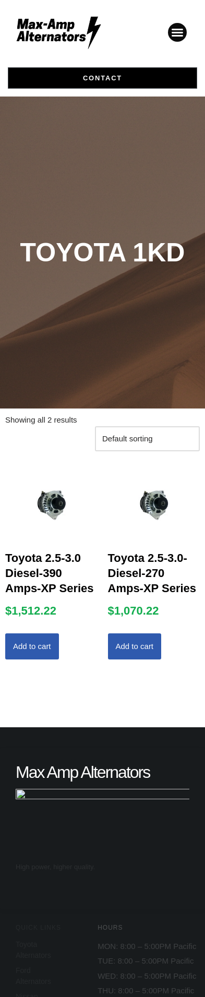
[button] (177, 32)
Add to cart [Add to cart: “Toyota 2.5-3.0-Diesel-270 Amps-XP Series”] (135, 646)
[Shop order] (147, 438)
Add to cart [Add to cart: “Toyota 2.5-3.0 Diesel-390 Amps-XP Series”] (32, 646)
